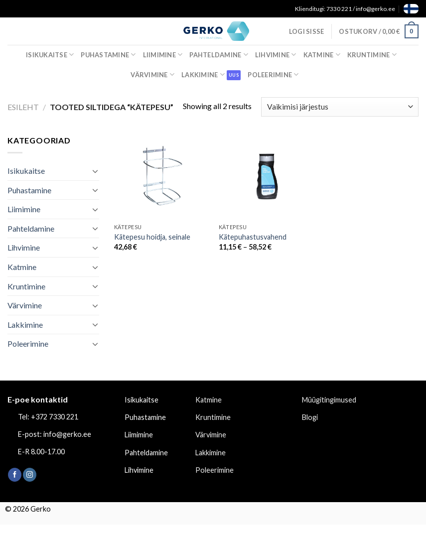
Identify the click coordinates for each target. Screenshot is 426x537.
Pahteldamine (218, 54)
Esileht (23, 107)
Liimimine (163, 54)
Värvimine (152, 74)
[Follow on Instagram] (29, 475)
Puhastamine (108, 54)
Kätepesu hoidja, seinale (152, 237)
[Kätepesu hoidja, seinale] (161, 176)
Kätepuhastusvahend (252, 237)
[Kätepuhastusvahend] (266, 176)
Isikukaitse (50, 54)
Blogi (310, 417)
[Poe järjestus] (340, 107)
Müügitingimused (329, 400)
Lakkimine (203, 74)
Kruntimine (372, 54)
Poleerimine (273, 74)
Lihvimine (275, 54)
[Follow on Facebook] (14, 475)
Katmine (321, 54)
